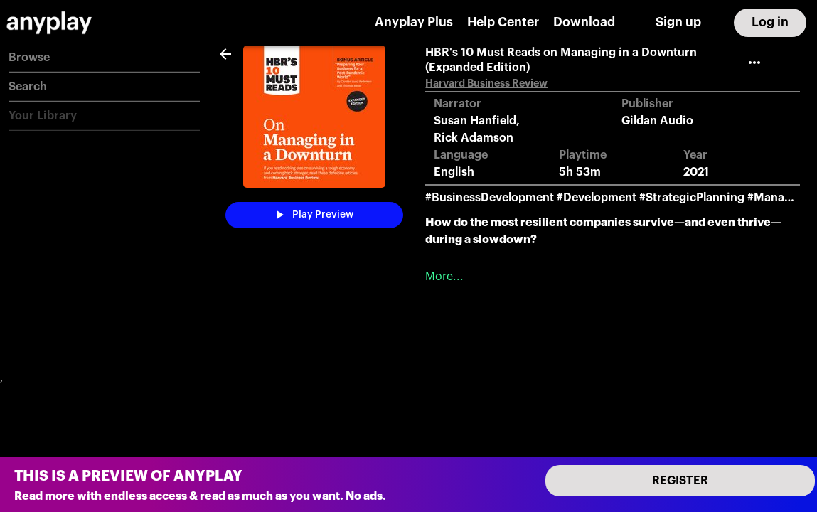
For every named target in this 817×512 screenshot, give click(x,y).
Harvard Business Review (486, 83)
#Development (596, 197)
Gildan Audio (657, 121)
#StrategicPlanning (691, 197)
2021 (696, 172)
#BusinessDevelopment (489, 197)
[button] (104, 58)
